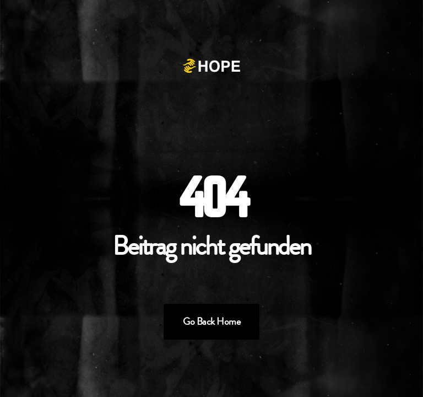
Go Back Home (211, 321)
